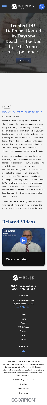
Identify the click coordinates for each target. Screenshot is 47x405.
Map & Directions (23, 307)
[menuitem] (23, 384)
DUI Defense (23, 327)
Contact (23, 339)
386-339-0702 (23, 289)
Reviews (23, 331)
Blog (23, 335)
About (23, 323)
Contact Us (23, 60)
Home (23, 319)
